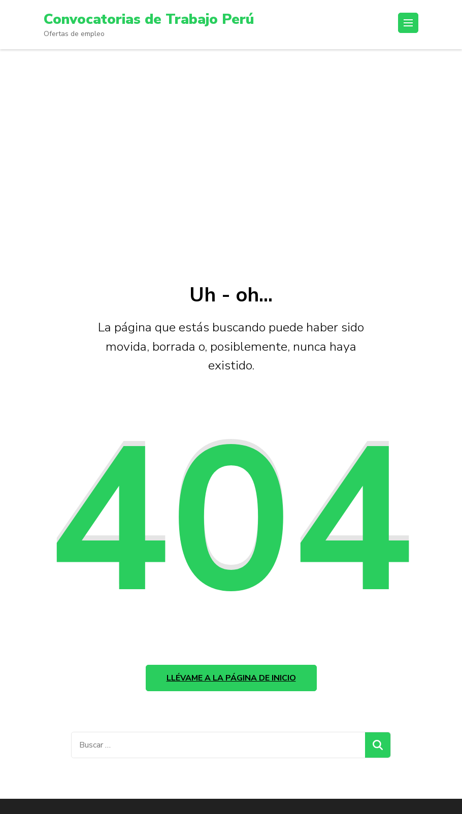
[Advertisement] (231, 161)
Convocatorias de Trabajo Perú (149, 19)
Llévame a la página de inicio (231, 678)
